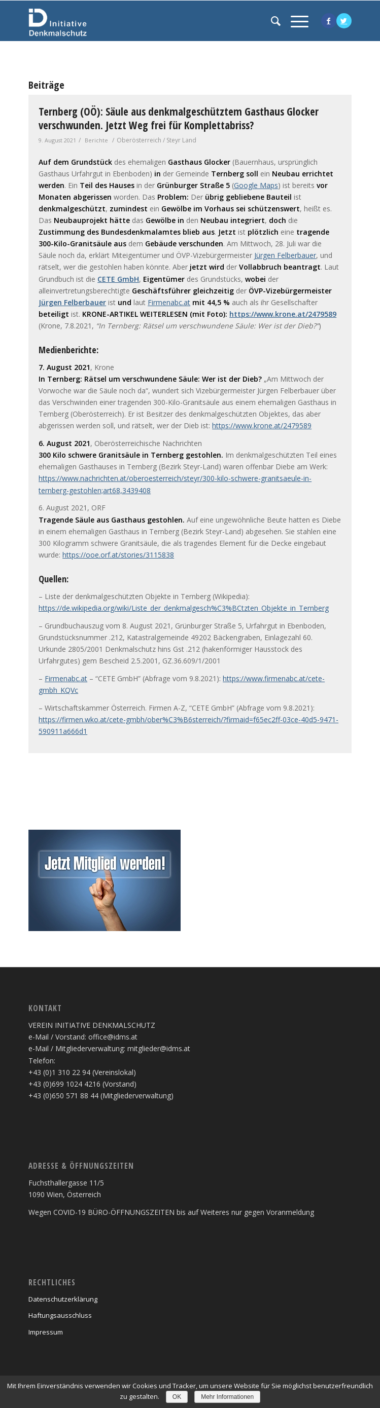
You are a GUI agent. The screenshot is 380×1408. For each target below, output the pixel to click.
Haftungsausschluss (60, 1315)
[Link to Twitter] (344, 20)
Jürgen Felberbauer (285, 255)
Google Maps (256, 185)
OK (176, 1396)
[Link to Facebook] (328, 20)
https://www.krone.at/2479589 (282, 314)
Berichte (96, 140)
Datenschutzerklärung (62, 1299)
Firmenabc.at (169, 302)
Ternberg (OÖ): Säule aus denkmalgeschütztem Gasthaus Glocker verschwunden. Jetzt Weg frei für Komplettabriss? (179, 118)
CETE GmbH (118, 279)
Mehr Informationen (227, 1396)
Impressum (45, 1332)
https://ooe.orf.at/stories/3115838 (118, 555)
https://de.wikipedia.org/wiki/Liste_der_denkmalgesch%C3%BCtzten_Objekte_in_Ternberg (184, 608)
